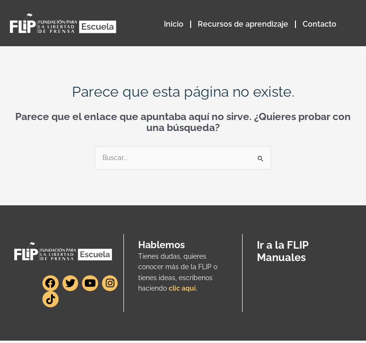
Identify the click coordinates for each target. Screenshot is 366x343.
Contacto (319, 24)
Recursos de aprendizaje (243, 24)
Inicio (173, 24)
